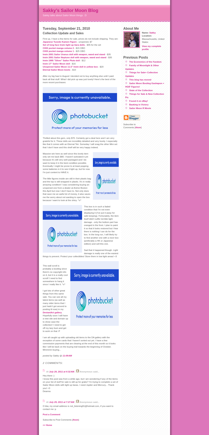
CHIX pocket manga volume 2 (58, 48)
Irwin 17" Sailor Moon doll (56, 63)
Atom (75, 419)
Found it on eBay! (138, 101)
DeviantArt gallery (52, 312)
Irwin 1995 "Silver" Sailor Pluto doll (61, 60)
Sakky (152, 32)
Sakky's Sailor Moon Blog (70, 10)
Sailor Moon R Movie (140, 108)
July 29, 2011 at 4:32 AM (62, 371)
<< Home (47, 425)
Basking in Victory (139, 104)
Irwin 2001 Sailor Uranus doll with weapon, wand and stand (74, 54)
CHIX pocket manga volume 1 (58, 51)
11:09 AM (67, 355)
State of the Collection (141, 90)
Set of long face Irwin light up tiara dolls (64, 45)
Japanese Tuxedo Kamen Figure (60, 42)
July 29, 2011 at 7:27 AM (62, 402)
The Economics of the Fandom (145, 61)
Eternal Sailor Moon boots (56, 69)
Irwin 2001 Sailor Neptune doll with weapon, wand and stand (74, 57)
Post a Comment (51, 414)
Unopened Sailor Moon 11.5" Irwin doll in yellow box (70, 66)
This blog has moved (140, 79)
